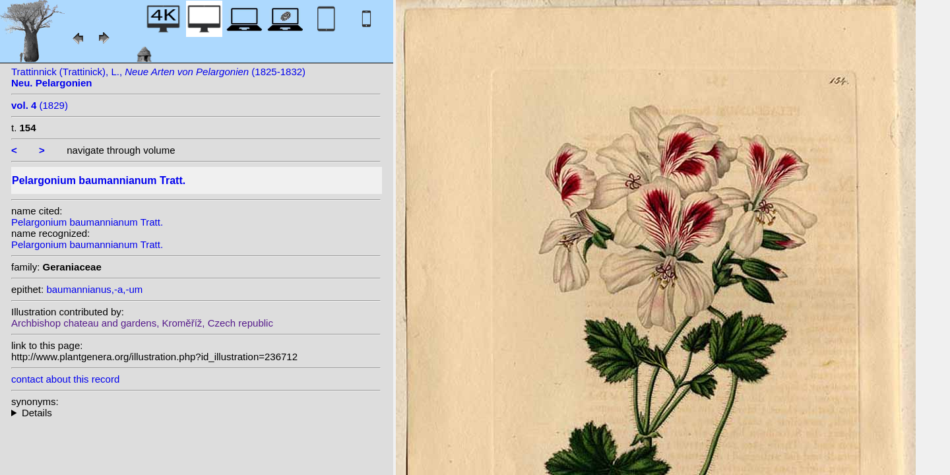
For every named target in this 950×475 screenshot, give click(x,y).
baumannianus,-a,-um (94, 289)
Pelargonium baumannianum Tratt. (87, 222)
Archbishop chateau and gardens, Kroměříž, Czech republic (142, 323)
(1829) (39, 105)
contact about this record (65, 379)
